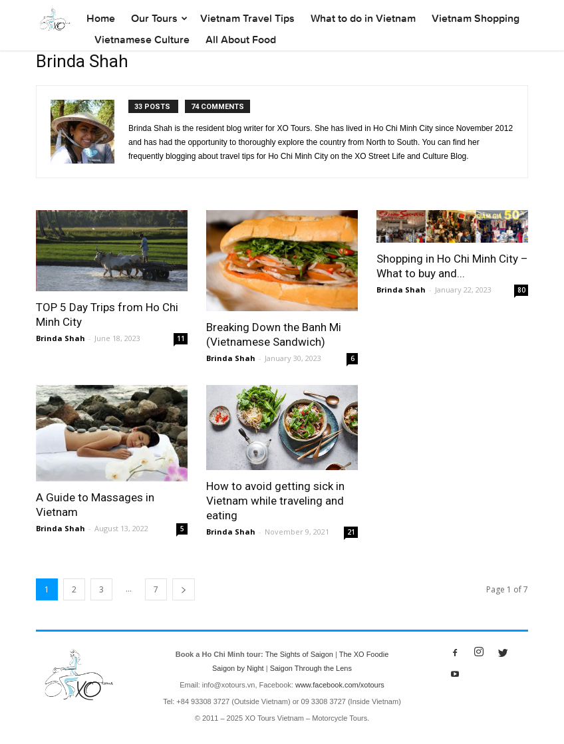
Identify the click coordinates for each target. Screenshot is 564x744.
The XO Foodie (364, 654)
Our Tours (154, 18)
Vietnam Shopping (475, 18)
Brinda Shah (60, 338)
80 (521, 290)
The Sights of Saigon (299, 654)
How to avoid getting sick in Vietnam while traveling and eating (275, 500)
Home (100, 18)
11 (181, 338)
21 (351, 532)
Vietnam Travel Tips (247, 18)
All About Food (241, 39)
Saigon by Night (238, 668)
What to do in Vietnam (363, 18)
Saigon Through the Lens (311, 668)
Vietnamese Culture (142, 39)
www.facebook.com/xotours (339, 685)
